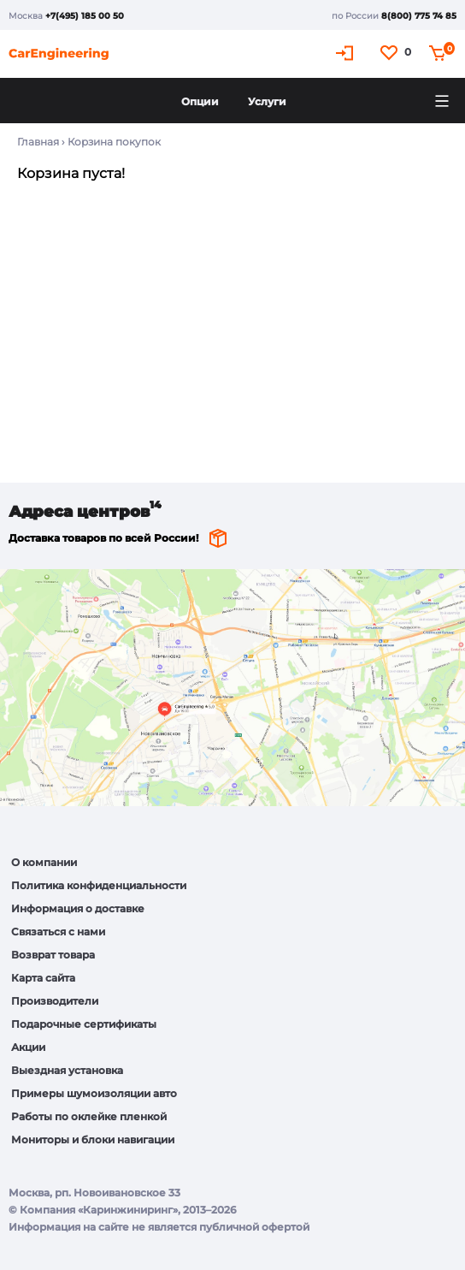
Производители (54, 1000)
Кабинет (347, 52)
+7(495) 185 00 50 (84, 15)
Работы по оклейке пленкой (89, 1116)
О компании (44, 862)
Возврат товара (53, 954)
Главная (38, 141)
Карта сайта (43, 977)
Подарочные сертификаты (83, 1024)
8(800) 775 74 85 (418, 15)
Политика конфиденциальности (98, 885)
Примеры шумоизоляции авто (94, 1093)
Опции (200, 101)
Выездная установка (67, 1070)
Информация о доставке (77, 908)
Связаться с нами (58, 931)
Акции (28, 1047)
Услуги (267, 101)
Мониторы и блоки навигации (92, 1139)
